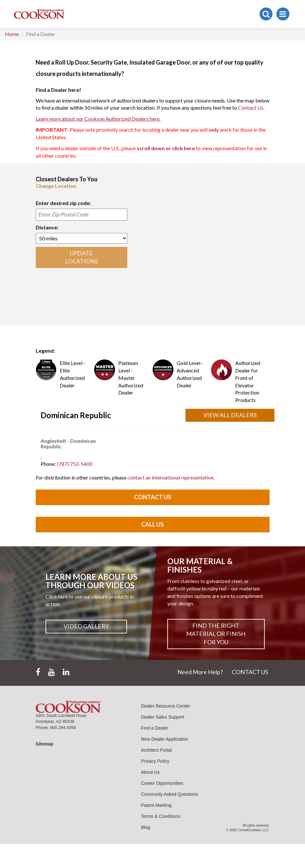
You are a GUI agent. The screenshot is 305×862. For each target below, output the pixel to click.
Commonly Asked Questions (169, 794)
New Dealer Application (164, 739)
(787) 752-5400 (74, 464)
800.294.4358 (63, 727)
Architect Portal (156, 750)
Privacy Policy (155, 761)
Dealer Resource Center (165, 706)
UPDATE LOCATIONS (81, 257)
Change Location (56, 186)
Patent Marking (156, 805)
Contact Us (250, 107)
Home (12, 34)
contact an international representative (170, 477)
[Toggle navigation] (282, 13)
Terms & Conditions (160, 816)
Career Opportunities (162, 783)
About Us (150, 772)
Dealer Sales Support (162, 717)
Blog (145, 827)
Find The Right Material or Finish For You (216, 634)
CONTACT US (250, 671)
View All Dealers (230, 415)
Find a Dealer (154, 728)
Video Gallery (86, 626)
